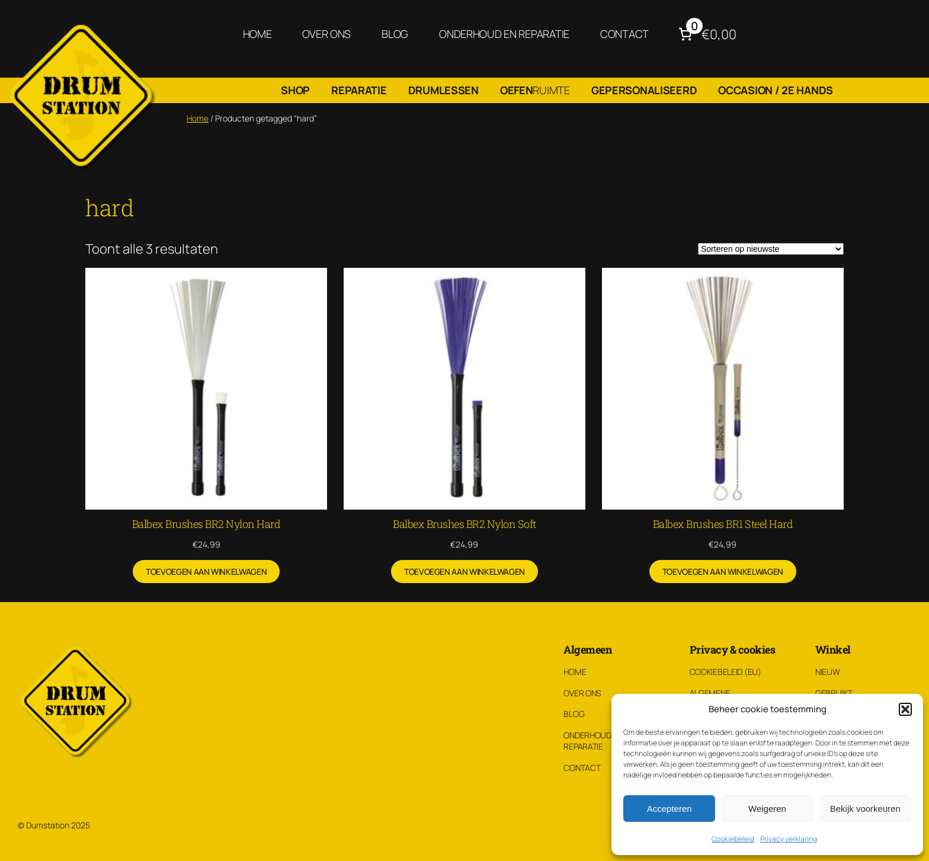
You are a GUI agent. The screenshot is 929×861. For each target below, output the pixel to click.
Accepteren (669, 809)
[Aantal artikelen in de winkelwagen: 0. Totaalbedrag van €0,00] (706, 34)
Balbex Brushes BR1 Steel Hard (723, 524)
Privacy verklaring (788, 839)
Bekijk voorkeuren (865, 809)
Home (198, 118)
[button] (905, 709)
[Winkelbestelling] (771, 249)
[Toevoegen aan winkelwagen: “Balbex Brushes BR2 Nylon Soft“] (464, 572)
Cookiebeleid (733, 839)
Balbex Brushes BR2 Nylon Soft (464, 524)
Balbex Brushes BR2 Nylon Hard (206, 524)
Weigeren (767, 809)
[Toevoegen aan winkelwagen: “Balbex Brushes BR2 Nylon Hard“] (206, 572)
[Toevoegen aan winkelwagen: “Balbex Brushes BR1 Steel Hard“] (722, 572)
